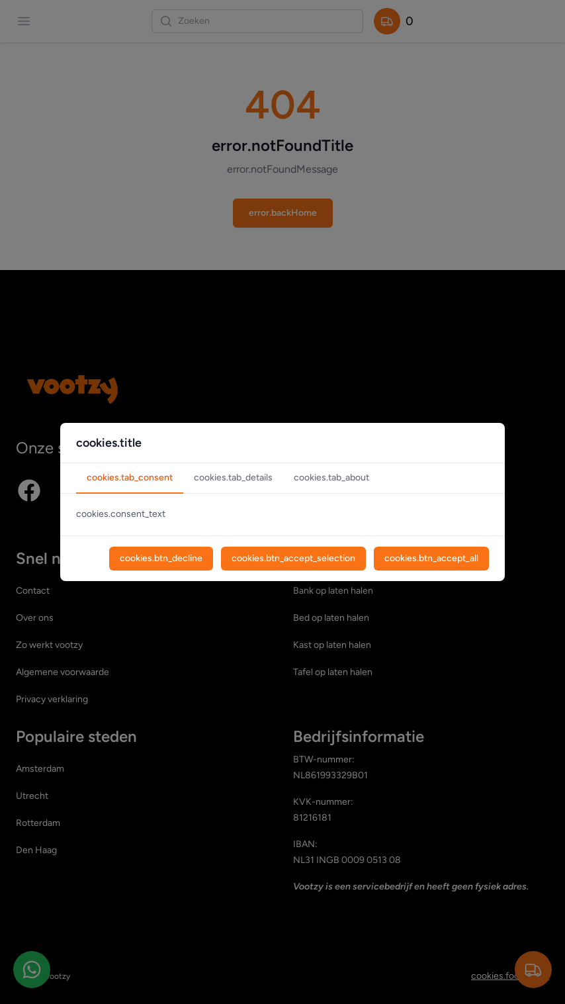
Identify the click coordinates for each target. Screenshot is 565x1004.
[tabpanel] (282, 514)
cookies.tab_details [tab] (233, 477)
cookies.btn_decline (161, 558)
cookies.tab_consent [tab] (130, 477)
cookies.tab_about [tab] (331, 477)
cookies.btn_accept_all (431, 558)
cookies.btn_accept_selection (293, 558)
